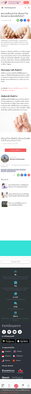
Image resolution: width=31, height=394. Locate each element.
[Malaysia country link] (6, 361)
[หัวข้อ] (15, 305)
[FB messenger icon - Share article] (25, 20)
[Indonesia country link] (6, 356)
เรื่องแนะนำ (4, 179)
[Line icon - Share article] (18, 20)
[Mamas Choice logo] (5, 378)
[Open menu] (2, 8)
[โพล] (15, 285)
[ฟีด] (15, 274)
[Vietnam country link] (17, 361)
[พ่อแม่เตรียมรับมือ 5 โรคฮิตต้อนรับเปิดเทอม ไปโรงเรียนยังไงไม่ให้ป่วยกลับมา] (15, 186)
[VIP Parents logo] (20, 371)
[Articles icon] (9, 386)
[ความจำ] (15, 295)
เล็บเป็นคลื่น (22, 169)
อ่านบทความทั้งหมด (15, 150)
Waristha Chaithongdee (17, 159)
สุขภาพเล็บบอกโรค (11, 171)
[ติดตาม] (15, 315)
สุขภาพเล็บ (10, 169)
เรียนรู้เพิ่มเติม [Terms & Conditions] (4, 392)
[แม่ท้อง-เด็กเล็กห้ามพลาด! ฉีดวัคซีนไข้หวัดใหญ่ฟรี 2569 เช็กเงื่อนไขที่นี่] (15, 195)
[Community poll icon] (28, 386)
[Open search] (25, 8)
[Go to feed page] (10, 8)
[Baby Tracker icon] (16, 386)
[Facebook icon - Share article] (21, 20)
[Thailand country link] (18, 351)
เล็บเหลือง (3, 171)
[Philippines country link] (18, 356)
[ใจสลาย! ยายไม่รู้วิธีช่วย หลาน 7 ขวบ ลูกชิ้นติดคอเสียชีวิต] (15, 204)
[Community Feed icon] (22, 386)
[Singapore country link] (6, 351)
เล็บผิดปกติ (16, 169)
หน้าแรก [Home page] (2, 165)
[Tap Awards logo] (17, 378)
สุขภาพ (8, 165)
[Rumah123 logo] (8, 371)
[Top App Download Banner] (15, 2)
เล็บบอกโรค (3, 169)
